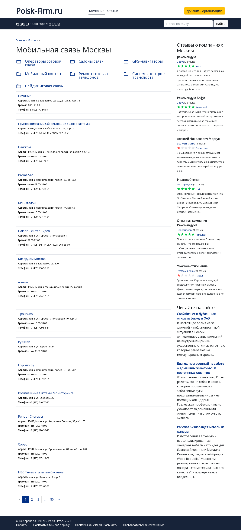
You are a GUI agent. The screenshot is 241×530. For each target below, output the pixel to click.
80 (52, 499)
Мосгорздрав (185, 184)
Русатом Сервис (186, 271)
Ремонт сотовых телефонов (89, 75)
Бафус (180, 61)
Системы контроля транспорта (144, 75)
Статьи (112, 11)
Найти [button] (220, 24)
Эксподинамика (186, 143)
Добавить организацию (205, 11)
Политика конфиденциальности (96, 525)
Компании (96, 11)
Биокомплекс (184, 230)
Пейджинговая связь (39, 86)
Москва (54, 24)
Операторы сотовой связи (39, 63)
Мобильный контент (39, 74)
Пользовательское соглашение (143, 525)
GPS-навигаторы (143, 61)
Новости (21, 525)
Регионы (22, 24)
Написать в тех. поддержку (51, 525)
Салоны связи (87, 61)
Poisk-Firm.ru (39, 11)
